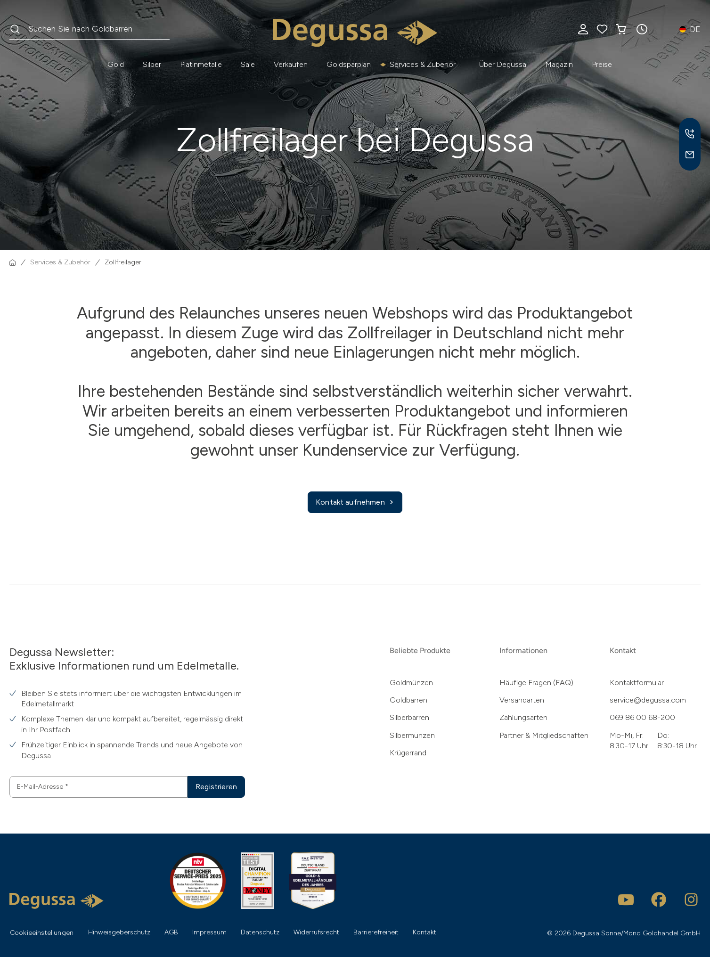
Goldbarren (408, 699)
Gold (115, 64)
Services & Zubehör (423, 64)
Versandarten (521, 699)
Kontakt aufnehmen (355, 502)
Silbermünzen (412, 735)
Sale (248, 64)
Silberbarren (409, 717)
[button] (641, 29)
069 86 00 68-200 (642, 717)
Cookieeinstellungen (41, 933)
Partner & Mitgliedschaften (543, 735)
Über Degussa (502, 64)
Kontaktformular (637, 682)
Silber (152, 64)
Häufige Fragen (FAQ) (536, 682)
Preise (602, 64)
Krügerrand (408, 752)
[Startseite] (12, 262)
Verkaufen (291, 64)
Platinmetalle (201, 64)
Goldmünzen (411, 682)
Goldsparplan (348, 64)
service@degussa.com (648, 699)
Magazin (559, 64)
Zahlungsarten (523, 717)
